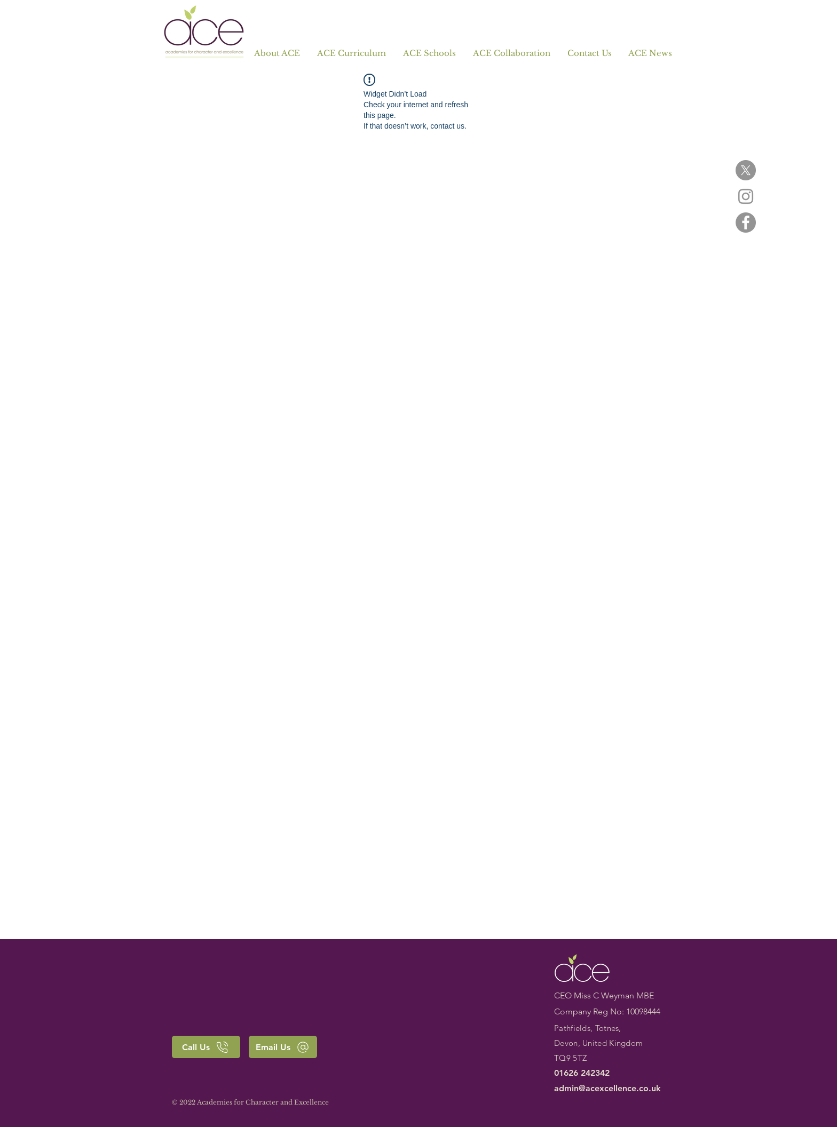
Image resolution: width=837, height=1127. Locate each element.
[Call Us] (206, 1047)
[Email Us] (283, 1047)
